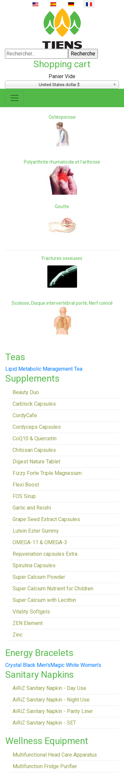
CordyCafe (25, 415)
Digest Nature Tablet (36, 461)
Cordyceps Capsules (37, 427)
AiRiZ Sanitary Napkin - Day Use (49, 688)
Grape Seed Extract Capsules (46, 519)
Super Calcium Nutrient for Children (53, 588)
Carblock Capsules (34, 404)
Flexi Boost (26, 485)
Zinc (17, 635)
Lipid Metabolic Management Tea (43, 369)
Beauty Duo (26, 392)
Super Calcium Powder (39, 577)
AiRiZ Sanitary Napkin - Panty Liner (53, 711)
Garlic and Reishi (32, 508)
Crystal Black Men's (27, 665)
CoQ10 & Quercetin (35, 438)
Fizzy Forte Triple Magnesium (47, 473)
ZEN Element (28, 623)
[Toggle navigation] (14, 98)
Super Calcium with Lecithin (44, 600)
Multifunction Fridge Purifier (45, 766)
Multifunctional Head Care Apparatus (55, 755)
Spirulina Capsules (34, 565)
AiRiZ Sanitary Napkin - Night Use (51, 700)
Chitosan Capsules (34, 450)
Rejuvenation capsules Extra (45, 554)
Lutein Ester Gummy (36, 531)
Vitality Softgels (31, 611)
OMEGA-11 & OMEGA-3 (40, 542)
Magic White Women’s (75, 665)
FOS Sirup (24, 496)
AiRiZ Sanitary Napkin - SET (44, 723)
